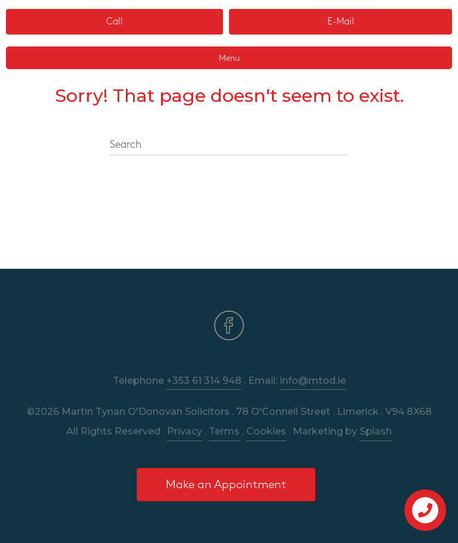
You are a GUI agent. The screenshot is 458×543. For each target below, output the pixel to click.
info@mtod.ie (313, 380)
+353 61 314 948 (204, 380)
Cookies (266, 431)
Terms (224, 431)
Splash (376, 431)
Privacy (184, 431)
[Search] (229, 145)
